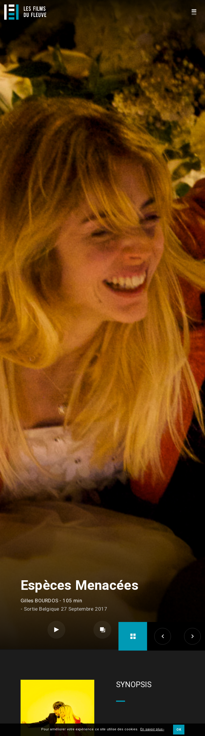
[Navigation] (194, 11)
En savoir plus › (152, 730)
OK (178, 729)
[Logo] (25, 12)
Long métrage (58, 713)
